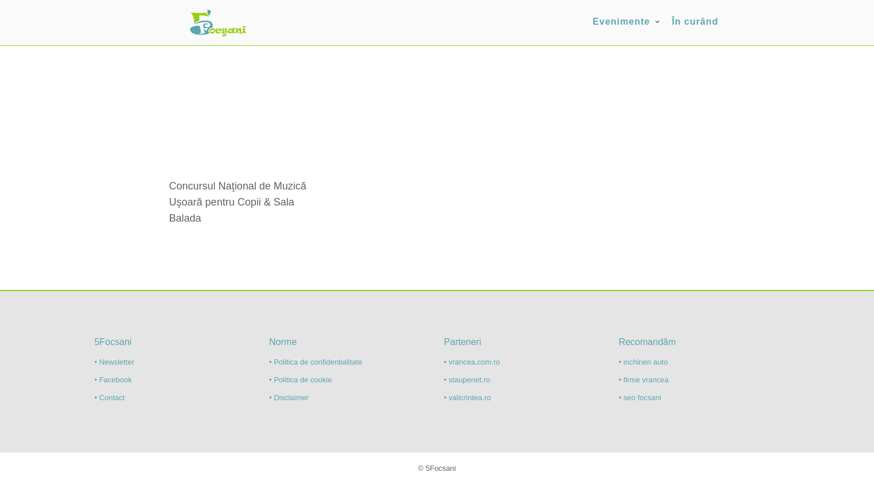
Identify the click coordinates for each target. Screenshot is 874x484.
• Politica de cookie (300, 379)
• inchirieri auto (643, 362)
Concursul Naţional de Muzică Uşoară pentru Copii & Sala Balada (237, 202)
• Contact (109, 397)
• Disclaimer (289, 397)
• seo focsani (640, 397)
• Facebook (112, 379)
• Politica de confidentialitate (315, 362)
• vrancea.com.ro (472, 362)
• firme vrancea (644, 379)
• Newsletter (114, 362)
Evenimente (621, 21)
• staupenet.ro (467, 379)
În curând (695, 21)
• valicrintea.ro (467, 397)
